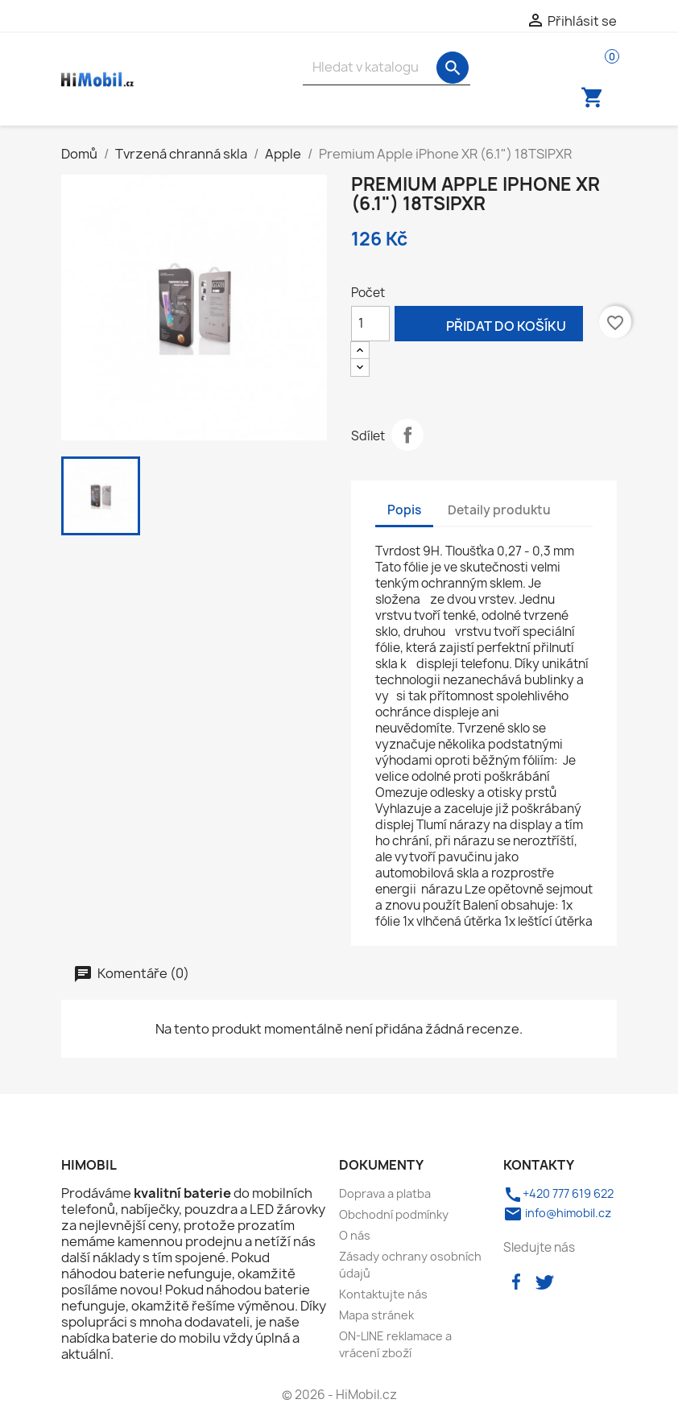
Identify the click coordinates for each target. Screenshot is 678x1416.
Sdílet (407, 435)
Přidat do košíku (488, 325)
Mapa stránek (376, 1315)
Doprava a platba (385, 1193)
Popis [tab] (404, 510)
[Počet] (370, 323)
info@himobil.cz (557, 1212)
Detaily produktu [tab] (499, 510)
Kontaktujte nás (383, 1294)
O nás (354, 1235)
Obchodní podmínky (394, 1214)
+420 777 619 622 (558, 1193)
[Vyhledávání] (386, 67)
